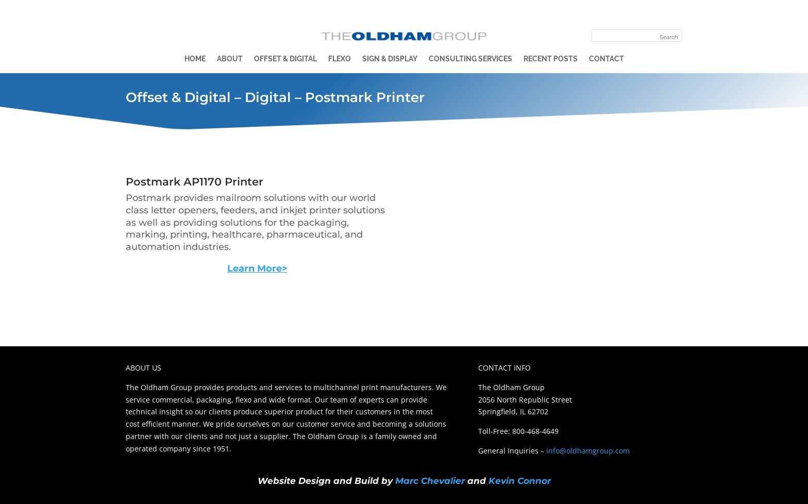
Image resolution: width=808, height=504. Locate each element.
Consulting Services (470, 59)
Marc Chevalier (430, 481)
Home (195, 59)
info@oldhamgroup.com (588, 451)
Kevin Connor (520, 481)
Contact (606, 59)
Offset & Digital (285, 59)
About (230, 59)
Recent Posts (551, 59)
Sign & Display (389, 59)
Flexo (339, 59)
